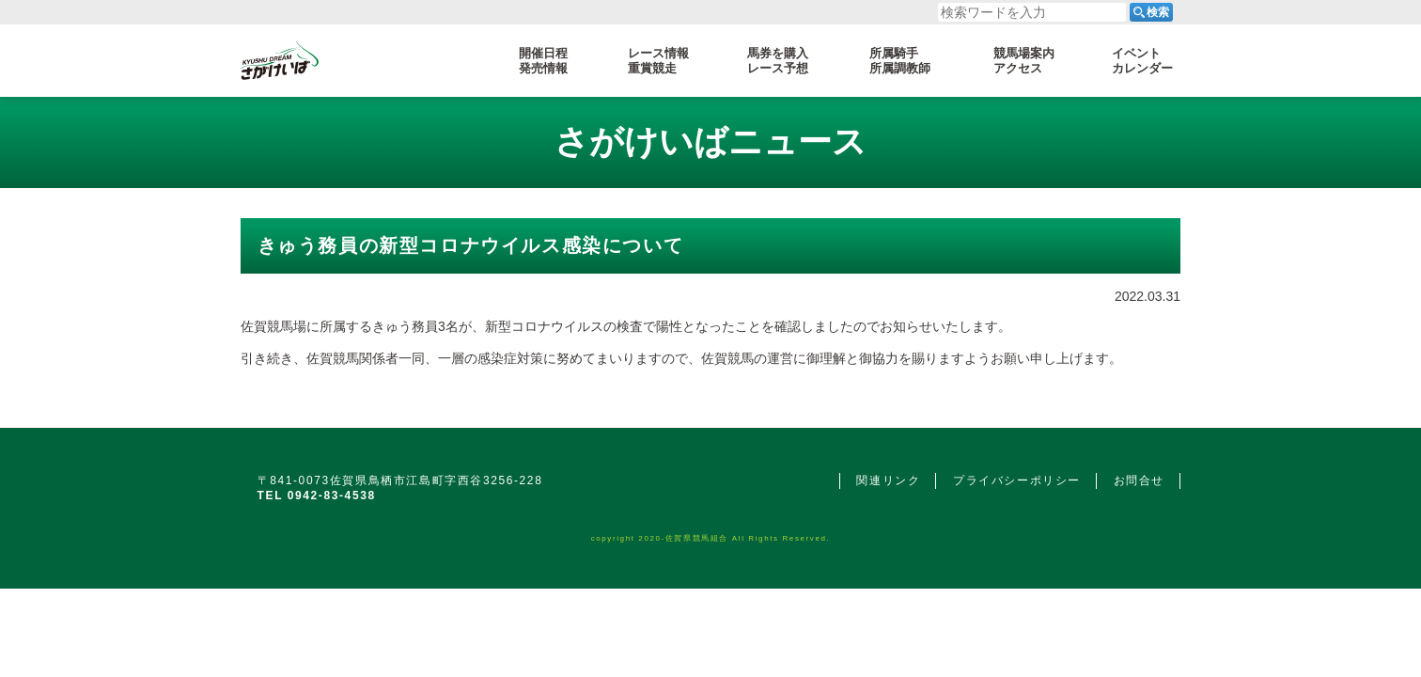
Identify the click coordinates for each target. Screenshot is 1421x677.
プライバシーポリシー (1017, 480)
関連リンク (888, 480)
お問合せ (1139, 480)
